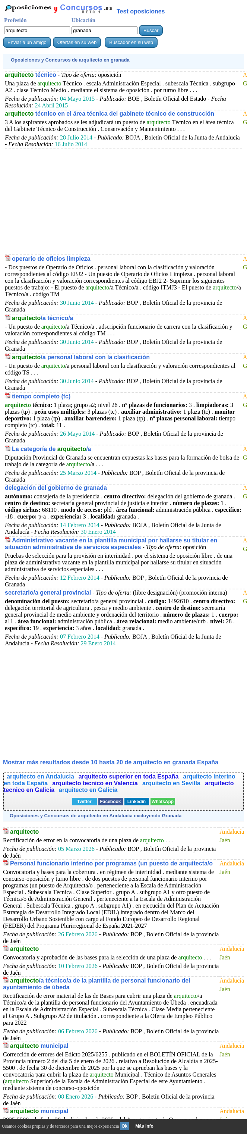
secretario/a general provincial (48, 592)
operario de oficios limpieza (51, 259)
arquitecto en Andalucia (40, 776)
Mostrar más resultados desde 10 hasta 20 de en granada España (110, 762)
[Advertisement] (123, 201)
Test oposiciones (141, 11)
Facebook (110, 801)
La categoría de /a (51, 449)
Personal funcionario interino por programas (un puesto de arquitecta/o (111, 863)
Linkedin (136, 801)
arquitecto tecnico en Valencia (95, 783)
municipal (39, 1046)
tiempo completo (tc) (41, 396)
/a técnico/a (42, 318)
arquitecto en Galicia (88, 790)
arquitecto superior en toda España (129, 776)
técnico (30, 75)
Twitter (84, 801)
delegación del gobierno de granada (56, 488)
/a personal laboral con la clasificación (81, 357)
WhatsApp (163, 801)
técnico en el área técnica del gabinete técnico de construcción (109, 113)
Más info (144, 1126)
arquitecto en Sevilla (172, 783)
